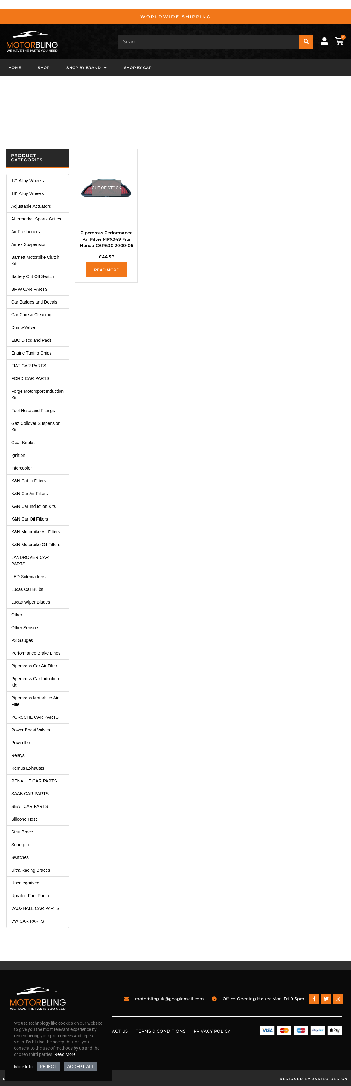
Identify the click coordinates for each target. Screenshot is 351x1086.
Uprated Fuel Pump (30, 895)
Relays (18, 755)
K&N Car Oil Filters (29, 519)
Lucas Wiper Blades (30, 602)
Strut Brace (22, 831)
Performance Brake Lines (35, 653)
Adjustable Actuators (31, 206)
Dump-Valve (23, 327)
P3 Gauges (22, 640)
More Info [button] (23, 1066)
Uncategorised (25, 882)
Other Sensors (25, 627)
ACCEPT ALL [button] (80, 1067)
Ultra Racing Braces (30, 870)
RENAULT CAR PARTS (34, 780)
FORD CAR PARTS (30, 378)
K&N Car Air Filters (29, 493)
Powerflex (20, 742)
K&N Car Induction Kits (33, 506)
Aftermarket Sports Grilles (36, 218)
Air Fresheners (25, 231)
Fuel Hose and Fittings (33, 410)
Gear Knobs (23, 442)
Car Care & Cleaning (31, 314)
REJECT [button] (48, 1067)
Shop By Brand (86, 67)
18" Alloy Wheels (27, 193)
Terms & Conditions (161, 1030)
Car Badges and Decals (34, 301)
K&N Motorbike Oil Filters (35, 544)
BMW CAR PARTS (29, 289)
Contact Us (113, 1030)
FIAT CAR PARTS (28, 365)
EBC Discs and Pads (31, 340)
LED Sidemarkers (28, 576)
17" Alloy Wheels (27, 180)
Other (16, 614)
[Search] (306, 42)
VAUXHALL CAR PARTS (35, 908)
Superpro (20, 844)
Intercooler (21, 468)
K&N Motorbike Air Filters (35, 531)
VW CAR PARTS (27, 921)
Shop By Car (138, 67)
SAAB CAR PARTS (30, 793)
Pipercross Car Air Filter (34, 665)
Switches (20, 857)
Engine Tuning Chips (31, 352)
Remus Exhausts (27, 768)
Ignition (18, 455)
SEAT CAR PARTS (29, 806)
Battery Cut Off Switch (32, 276)
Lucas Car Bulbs (27, 589)
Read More (65, 1054)
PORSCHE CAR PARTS (35, 717)
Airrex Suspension (29, 244)
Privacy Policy (212, 1030)
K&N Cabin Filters (28, 480)
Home (14, 67)
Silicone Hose (24, 819)
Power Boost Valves (30, 729)
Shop (44, 67)
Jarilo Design (330, 1079)
